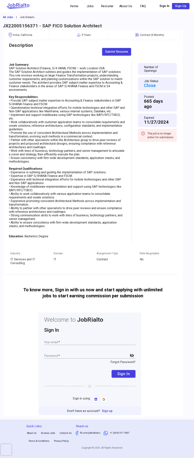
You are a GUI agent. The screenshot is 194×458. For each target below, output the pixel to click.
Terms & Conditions (38, 441)
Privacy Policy (61, 441)
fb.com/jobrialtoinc (90, 433)
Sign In (123, 374)
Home (74, 6)
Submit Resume (116, 52)
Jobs (90, 6)
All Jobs (8, 17)
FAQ (143, 6)
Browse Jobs (48, 433)
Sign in (164, 6)
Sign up (180, 6)
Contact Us (66, 433)
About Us (125, 6)
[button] (104, 399)
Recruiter (107, 6)
